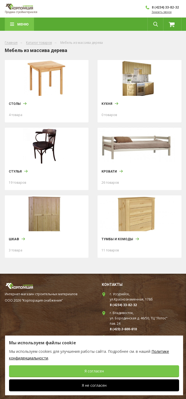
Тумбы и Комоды (117, 239)
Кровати (109, 171)
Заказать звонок (162, 12)
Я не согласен (94, 385)
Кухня (107, 104)
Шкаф (14, 239)
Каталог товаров (39, 43)
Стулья (15, 171)
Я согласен (94, 371)
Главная (11, 43)
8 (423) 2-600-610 (123, 329)
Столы (15, 104)
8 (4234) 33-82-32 (165, 7)
